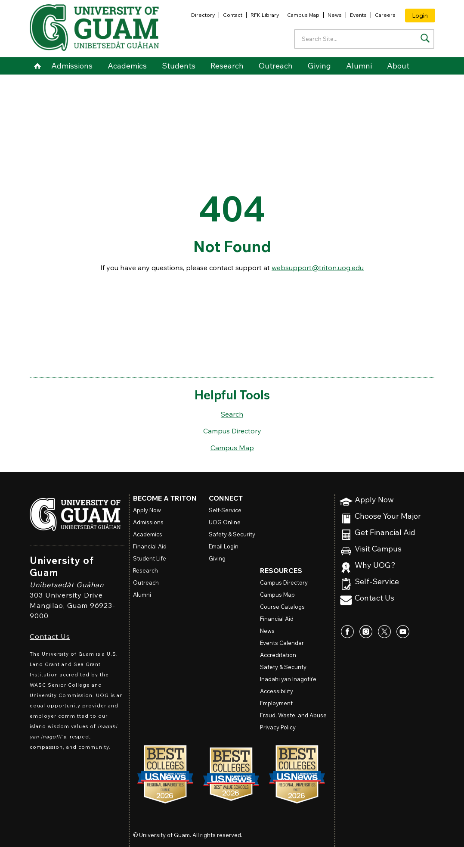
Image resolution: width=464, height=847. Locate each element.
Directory (203, 15)
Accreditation (278, 654)
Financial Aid (150, 546)
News (335, 15)
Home (37, 66)
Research (227, 66)
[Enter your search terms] (364, 39)
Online (225, 522)
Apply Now (374, 499)
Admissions (72, 66)
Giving (319, 66)
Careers (385, 15)
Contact (232, 15)
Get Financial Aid (385, 532)
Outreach (276, 66)
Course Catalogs (282, 606)
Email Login (223, 546)
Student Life (149, 558)
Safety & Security (232, 534)
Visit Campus (378, 549)
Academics (127, 66)
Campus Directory (232, 431)
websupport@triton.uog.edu (318, 267)
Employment (276, 703)
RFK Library (265, 15)
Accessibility (276, 691)
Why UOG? (375, 565)
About (398, 66)
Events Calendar (282, 642)
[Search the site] (425, 38)
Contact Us (50, 636)
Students (178, 66)
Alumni (359, 66)
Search (232, 414)
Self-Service (377, 581)
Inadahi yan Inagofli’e (288, 679)
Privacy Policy (278, 727)
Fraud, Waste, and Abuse (293, 715)
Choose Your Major (388, 516)
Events (358, 15)
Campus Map (303, 15)
